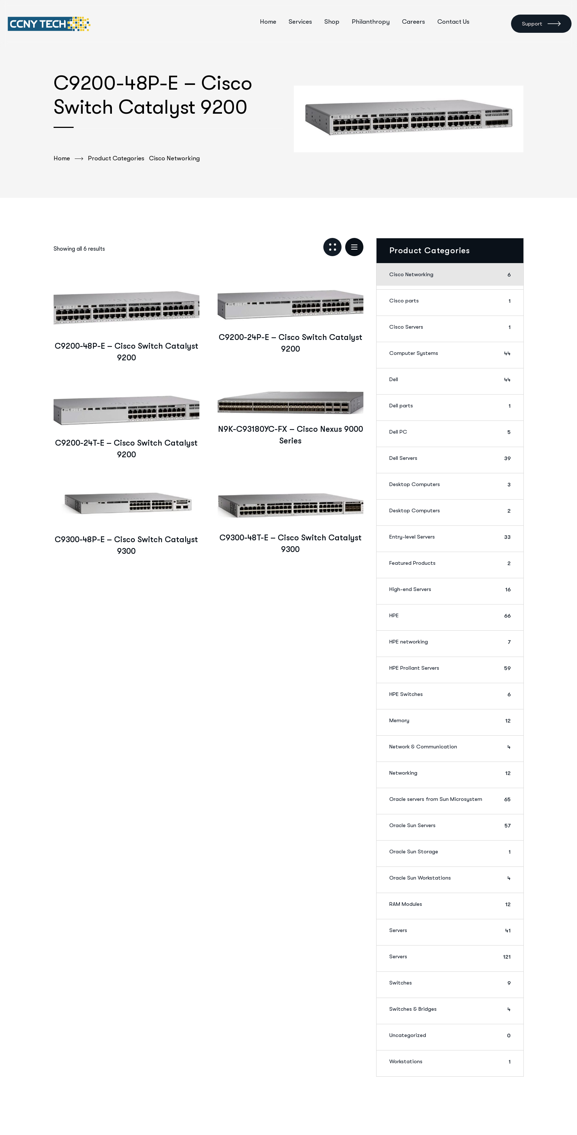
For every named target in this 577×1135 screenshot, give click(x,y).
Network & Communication (450, 747)
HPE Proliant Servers (450, 668)
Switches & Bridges (450, 1009)
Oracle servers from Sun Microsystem (450, 799)
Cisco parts (450, 301)
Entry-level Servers (450, 537)
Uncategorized (450, 1035)
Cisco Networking (450, 274)
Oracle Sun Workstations (450, 878)
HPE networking (450, 642)
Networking (450, 773)
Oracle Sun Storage (450, 852)
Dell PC (450, 432)
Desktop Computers (450, 484)
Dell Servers (450, 458)
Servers (450, 930)
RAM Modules (450, 904)
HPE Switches (450, 694)
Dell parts (450, 406)
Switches (450, 983)
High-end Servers (450, 589)
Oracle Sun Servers (450, 825)
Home (68, 159)
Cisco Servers (450, 327)
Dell (450, 379)
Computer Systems (450, 353)
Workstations (450, 1061)
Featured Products (450, 563)
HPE (450, 615)
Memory (450, 720)
